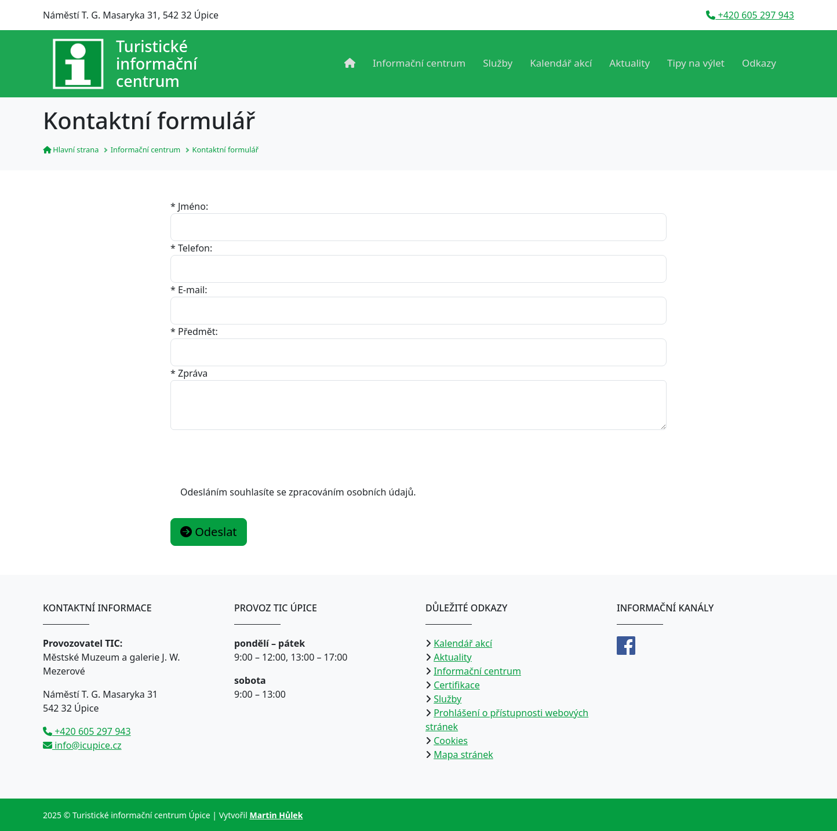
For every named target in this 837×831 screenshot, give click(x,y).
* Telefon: (191, 248)
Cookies (451, 740)
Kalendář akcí (561, 63)
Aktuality (629, 63)
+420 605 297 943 (750, 15)
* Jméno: (189, 206)
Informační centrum (419, 63)
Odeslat (208, 532)
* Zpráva (189, 373)
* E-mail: (189, 289)
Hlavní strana (71, 149)
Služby (497, 63)
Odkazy (759, 63)
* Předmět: (194, 331)
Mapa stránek (463, 754)
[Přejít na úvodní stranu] (124, 64)
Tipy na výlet (696, 63)
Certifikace (457, 685)
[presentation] (258, 452)
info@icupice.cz (82, 745)
